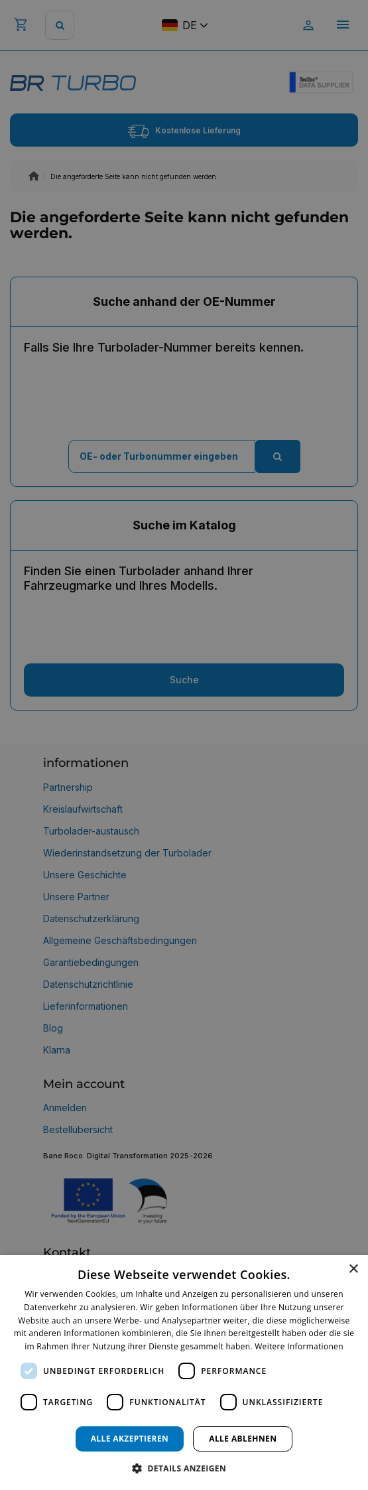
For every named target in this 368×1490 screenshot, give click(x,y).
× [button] (353, 1269)
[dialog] (184, 1372)
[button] (184, 1467)
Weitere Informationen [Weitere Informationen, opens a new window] (299, 1346)
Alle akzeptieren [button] (130, 1438)
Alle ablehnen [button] (242, 1438)
